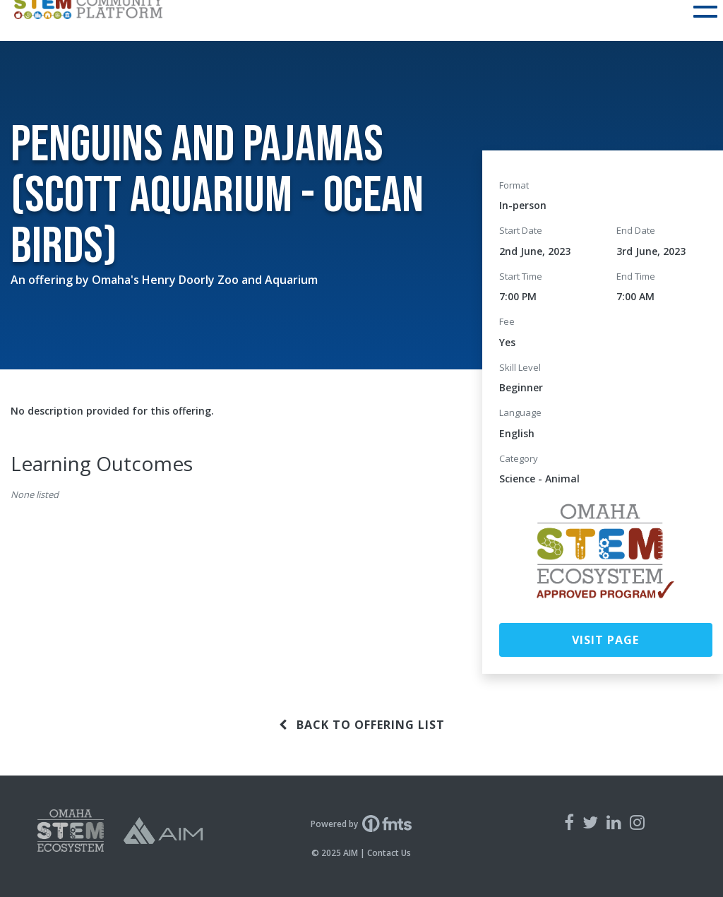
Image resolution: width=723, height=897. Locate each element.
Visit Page (605, 640)
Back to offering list (362, 724)
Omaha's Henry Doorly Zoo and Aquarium (205, 279)
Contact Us (389, 853)
